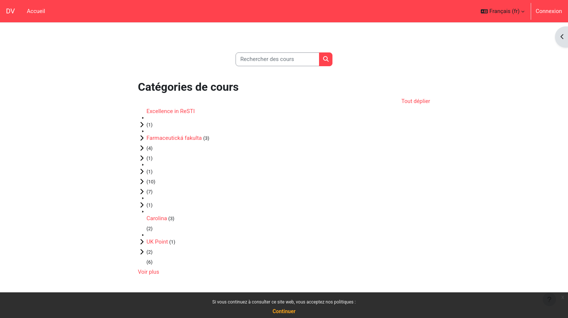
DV (10, 11)
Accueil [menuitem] (36, 11)
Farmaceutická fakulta (174, 138)
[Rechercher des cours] (277, 59)
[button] (502, 11)
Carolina (156, 218)
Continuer (284, 311)
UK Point (157, 242)
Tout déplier (415, 101)
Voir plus (149, 272)
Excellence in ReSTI (170, 111)
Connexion (549, 11)
